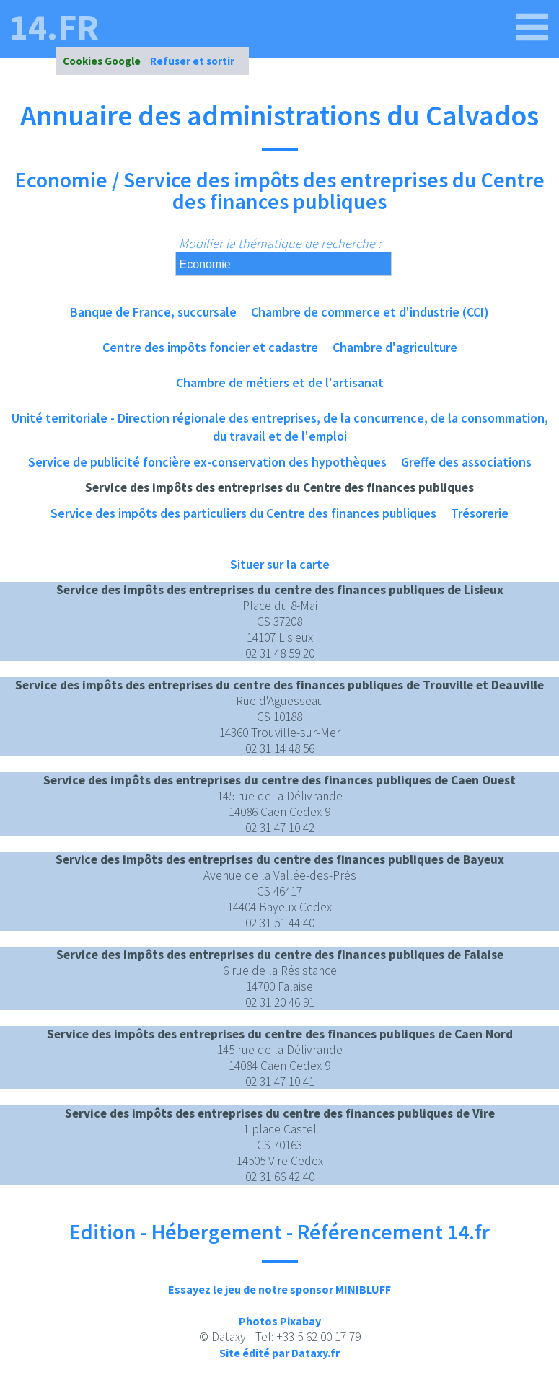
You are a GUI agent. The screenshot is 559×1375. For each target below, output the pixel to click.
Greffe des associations (466, 462)
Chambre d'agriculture (395, 347)
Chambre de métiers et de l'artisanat (280, 382)
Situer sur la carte (280, 564)
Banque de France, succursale (153, 312)
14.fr (54, 27)
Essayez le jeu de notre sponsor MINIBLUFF (279, 1289)
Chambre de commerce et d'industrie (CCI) (370, 312)
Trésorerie (480, 513)
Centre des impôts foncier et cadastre (210, 347)
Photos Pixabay (280, 1321)
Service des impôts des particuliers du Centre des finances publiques (243, 513)
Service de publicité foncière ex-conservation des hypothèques (207, 462)
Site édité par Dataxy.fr (279, 1352)
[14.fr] (532, 27)
